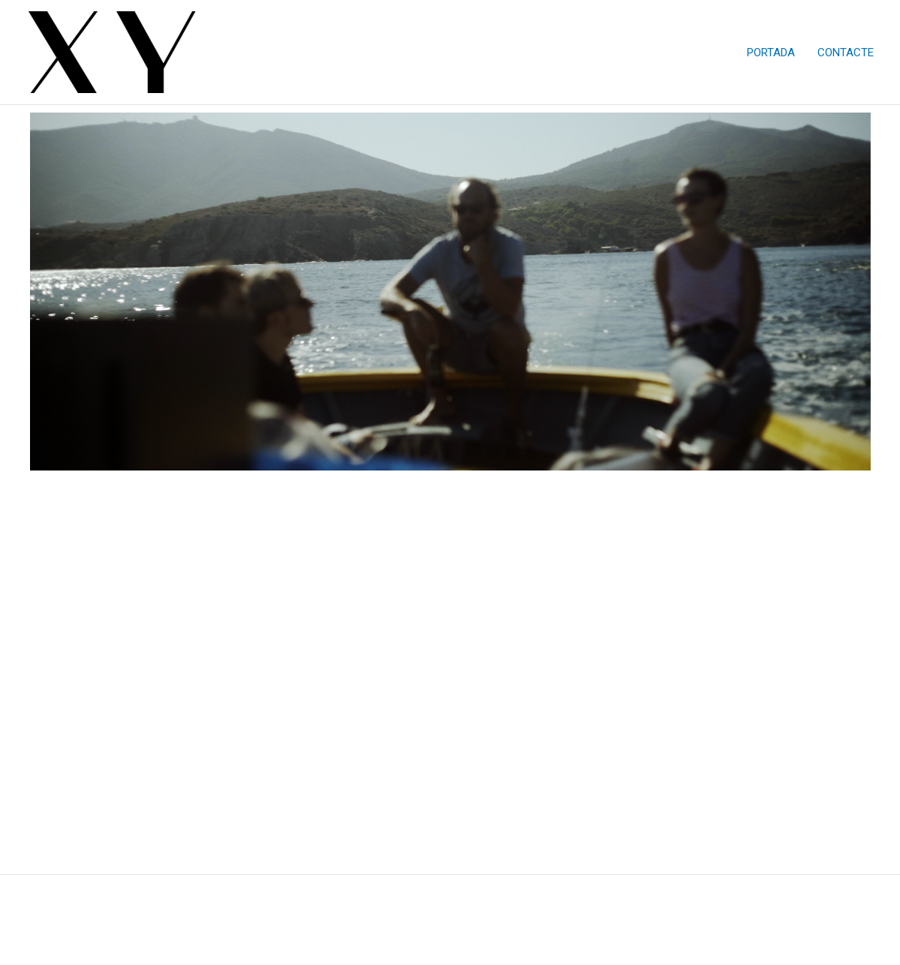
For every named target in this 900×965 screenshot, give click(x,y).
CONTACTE (845, 52)
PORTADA (771, 52)
